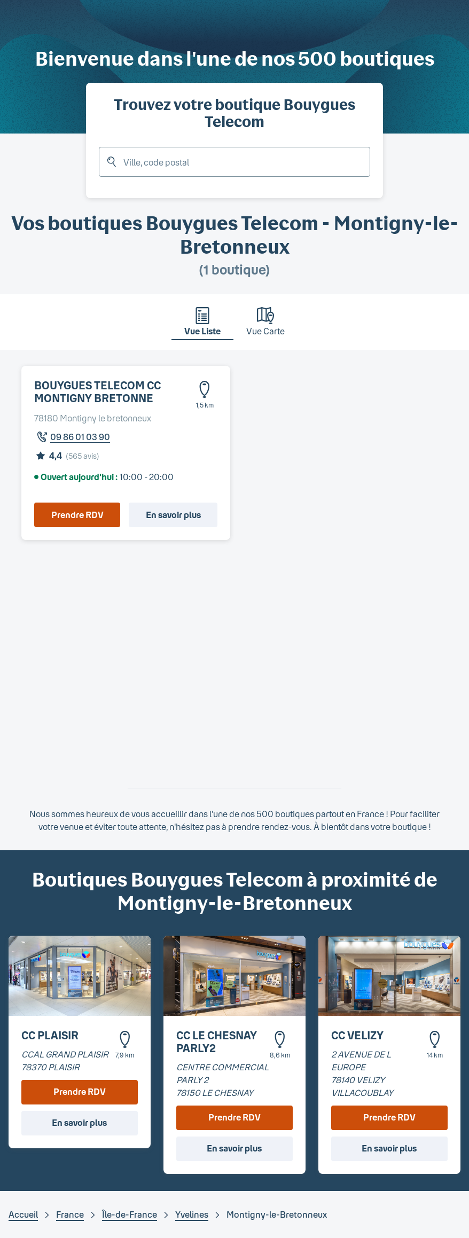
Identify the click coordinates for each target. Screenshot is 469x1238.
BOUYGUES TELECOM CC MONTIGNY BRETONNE (97, 391)
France (70, 1214)
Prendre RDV (77, 515)
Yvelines (191, 1214)
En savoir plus (173, 515)
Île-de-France (129, 1214)
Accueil (23, 1214)
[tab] (202, 324)
